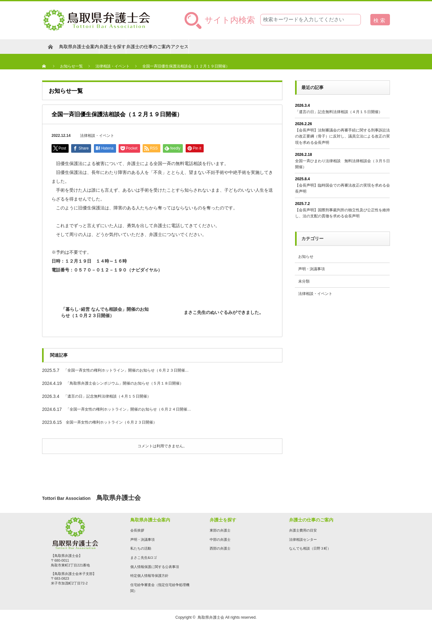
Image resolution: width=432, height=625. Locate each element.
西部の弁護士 (220, 548)
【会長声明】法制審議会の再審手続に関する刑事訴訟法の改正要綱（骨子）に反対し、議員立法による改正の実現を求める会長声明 (342, 136)
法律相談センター (303, 539)
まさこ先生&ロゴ (143, 557)
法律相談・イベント (97, 135)
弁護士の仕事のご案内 (148, 46)
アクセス (179, 46)
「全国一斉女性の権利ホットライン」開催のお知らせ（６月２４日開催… (128, 409)
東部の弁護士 (220, 530)
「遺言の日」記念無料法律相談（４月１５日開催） (107, 396)
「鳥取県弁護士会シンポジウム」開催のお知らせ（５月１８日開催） (124, 383)
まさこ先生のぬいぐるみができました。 (223, 312)
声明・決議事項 (311, 269)
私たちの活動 (140, 548)
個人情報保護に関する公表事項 (154, 567)
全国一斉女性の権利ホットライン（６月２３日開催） (111, 422)
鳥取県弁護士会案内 (79, 46)
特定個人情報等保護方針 (149, 575)
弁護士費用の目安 (303, 530)
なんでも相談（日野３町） (310, 548)
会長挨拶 (137, 530)
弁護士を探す (112, 46)
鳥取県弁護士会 (211, 617)
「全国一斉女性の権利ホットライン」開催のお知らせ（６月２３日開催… (126, 370)
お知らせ (305, 256)
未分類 (304, 281)
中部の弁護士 (220, 539)
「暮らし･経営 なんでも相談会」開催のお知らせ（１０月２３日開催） (105, 312)
